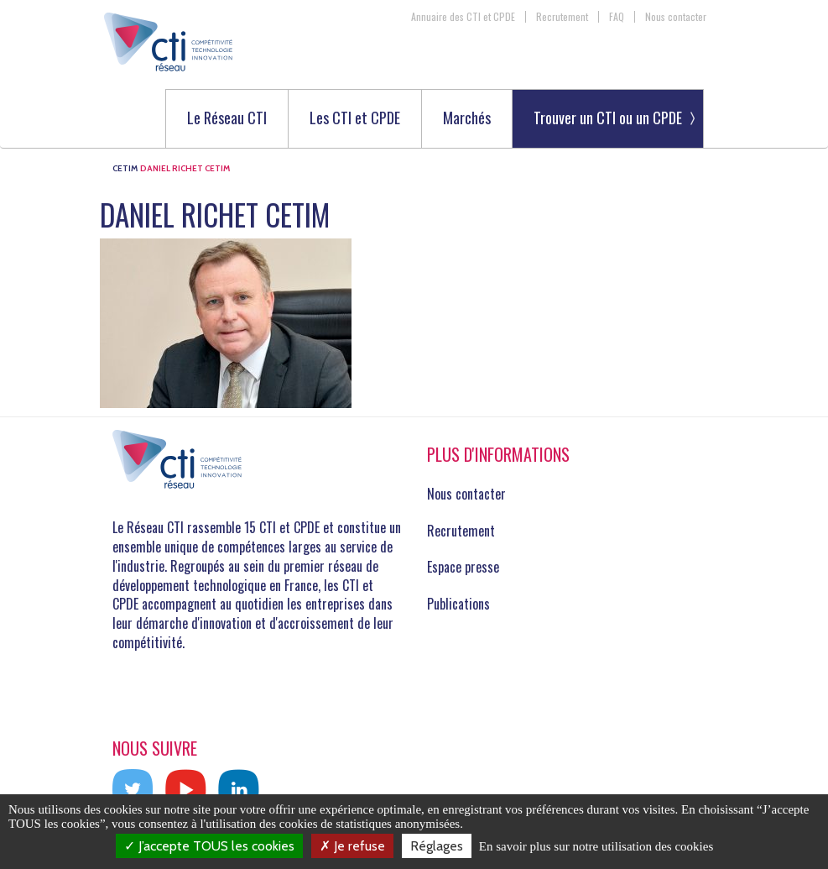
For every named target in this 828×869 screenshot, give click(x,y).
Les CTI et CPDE (355, 118)
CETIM (125, 168)
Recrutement (562, 17)
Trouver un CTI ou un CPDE (608, 117)
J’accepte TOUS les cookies (209, 846)
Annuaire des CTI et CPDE (463, 17)
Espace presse (463, 567)
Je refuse (352, 846)
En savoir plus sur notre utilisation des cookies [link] (596, 846)
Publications (458, 604)
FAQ (616, 17)
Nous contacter (675, 17)
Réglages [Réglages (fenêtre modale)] (436, 846)
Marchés (467, 118)
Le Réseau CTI (227, 118)
